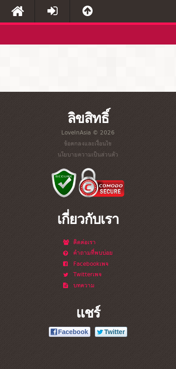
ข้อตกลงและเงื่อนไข (87, 143)
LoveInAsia (34, 37)
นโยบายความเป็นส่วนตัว (88, 154)
